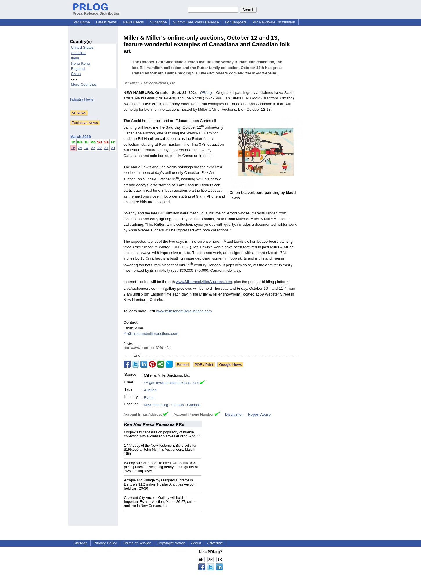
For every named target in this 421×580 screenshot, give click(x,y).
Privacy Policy (105, 543)
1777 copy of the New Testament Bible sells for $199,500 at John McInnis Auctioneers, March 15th (160, 450)
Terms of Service (137, 543)
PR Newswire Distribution (274, 22)
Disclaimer (234, 414)
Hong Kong (80, 63)
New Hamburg (156, 405)
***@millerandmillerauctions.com (151, 333)
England (78, 68)
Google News (230, 364)
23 (93, 148)
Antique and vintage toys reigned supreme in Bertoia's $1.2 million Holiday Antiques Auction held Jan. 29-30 (160, 484)
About (196, 543)
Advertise (215, 543)
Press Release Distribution (97, 11)
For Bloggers (235, 22)
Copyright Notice (171, 543)
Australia (78, 53)
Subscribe (158, 22)
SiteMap (81, 543)
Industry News (82, 99)
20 (113, 148)
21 (106, 148)
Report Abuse (259, 414)
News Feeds (133, 22)
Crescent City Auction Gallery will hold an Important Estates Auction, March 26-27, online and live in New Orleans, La (160, 502)
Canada (193, 405)
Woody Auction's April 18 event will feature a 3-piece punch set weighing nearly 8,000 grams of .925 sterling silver (161, 467)
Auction (150, 390)
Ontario (177, 405)
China (76, 74)
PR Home (82, 22)
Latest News (106, 22)
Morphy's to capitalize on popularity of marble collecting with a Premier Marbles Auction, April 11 (162, 434)
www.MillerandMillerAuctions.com (204, 282)
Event (148, 397)
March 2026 (80, 136)
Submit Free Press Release (196, 22)
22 (99, 148)
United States (82, 47)
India (75, 58)
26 (73, 148)
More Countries (84, 84)
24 (86, 148)
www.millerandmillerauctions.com (184, 311)
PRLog (206, 92)
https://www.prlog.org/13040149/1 (147, 347)
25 (80, 148)
